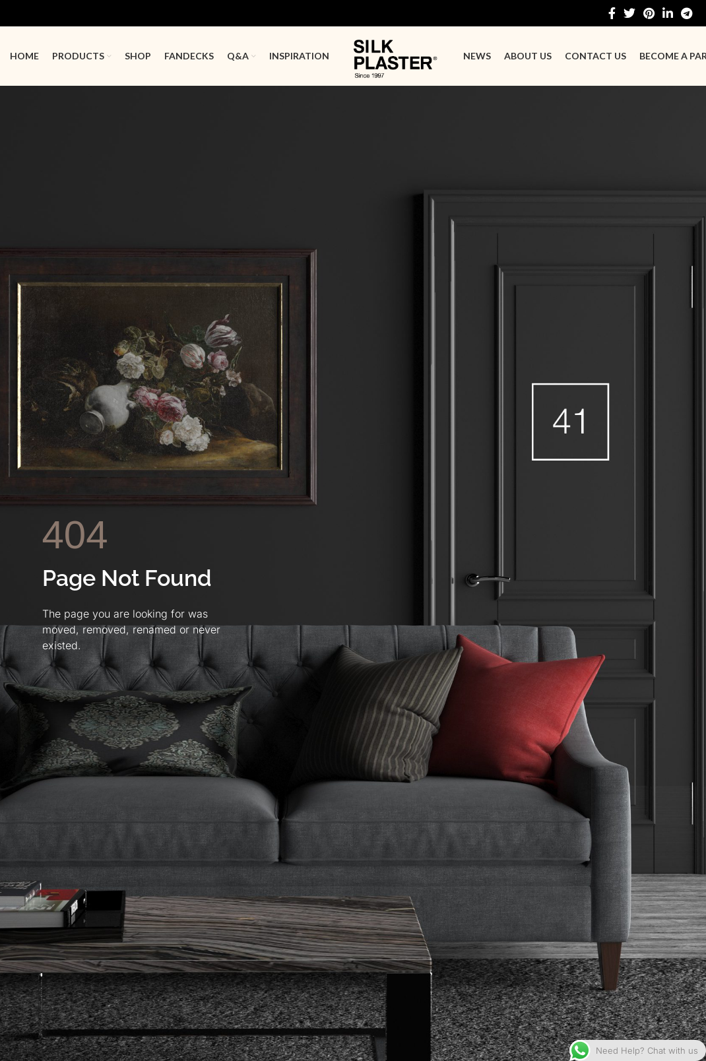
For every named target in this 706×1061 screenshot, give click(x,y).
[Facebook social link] (612, 13)
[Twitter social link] (629, 13)
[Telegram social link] (686, 13)
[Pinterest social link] (648, 13)
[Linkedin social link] (667, 13)
